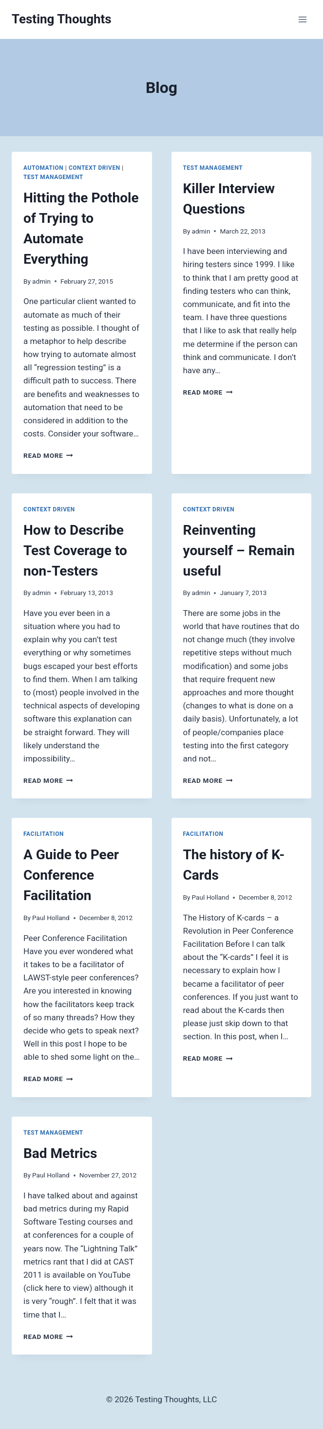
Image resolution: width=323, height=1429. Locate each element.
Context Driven (94, 167)
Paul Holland (51, 918)
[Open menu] (302, 19)
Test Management (53, 177)
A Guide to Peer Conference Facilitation (71, 875)
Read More (48, 455)
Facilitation (43, 834)
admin (41, 281)
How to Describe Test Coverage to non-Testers (75, 550)
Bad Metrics (60, 1153)
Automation (43, 167)
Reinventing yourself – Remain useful (239, 550)
